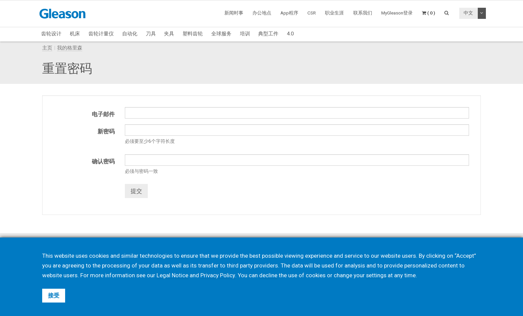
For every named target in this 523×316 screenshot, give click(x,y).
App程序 (289, 12)
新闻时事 (233, 12)
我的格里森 (69, 48)
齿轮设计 (51, 34)
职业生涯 (334, 12)
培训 (245, 34)
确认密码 (103, 161)
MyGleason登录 (397, 12)
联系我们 (362, 12)
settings (376, 275)
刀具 (151, 34)
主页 (47, 48)
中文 (468, 12)
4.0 (290, 34)
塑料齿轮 (193, 34)
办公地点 (261, 12)
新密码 (106, 131)
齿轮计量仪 (101, 34)
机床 (75, 34)
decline (268, 275)
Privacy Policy (217, 275)
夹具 (169, 34)
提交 (136, 191)
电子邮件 (103, 114)
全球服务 (221, 34)
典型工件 (268, 34)
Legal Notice (172, 275)
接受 (53, 295)
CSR (311, 12)
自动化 (129, 34)
